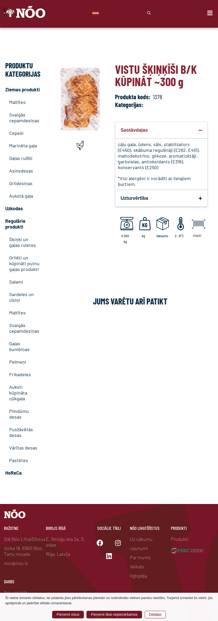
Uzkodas (14, 208)
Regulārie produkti (15, 224)
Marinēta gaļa (23, 145)
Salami (16, 282)
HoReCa (13, 473)
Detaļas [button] (155, 614)
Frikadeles (20, 374)
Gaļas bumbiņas (19, 346)
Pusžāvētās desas (21, 432)
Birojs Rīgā (56, 528)
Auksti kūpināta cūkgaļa (18, 392)
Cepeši (16, 133)
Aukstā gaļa (21, 196)
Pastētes (18, 460)
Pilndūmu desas (19, 414)
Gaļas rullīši (20, 158)
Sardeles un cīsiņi (21, 297)
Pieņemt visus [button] (68, 614)
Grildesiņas (20, 183)
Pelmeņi (17, 362)
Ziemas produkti (22, 89)
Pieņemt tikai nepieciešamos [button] (114, 614)
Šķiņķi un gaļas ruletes (22, 242)
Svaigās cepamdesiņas (24, 117)
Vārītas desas (23, 448)
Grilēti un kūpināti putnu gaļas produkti (24, 263)
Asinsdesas (21, 171)
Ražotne (11, 528)
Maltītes (17, 102)
